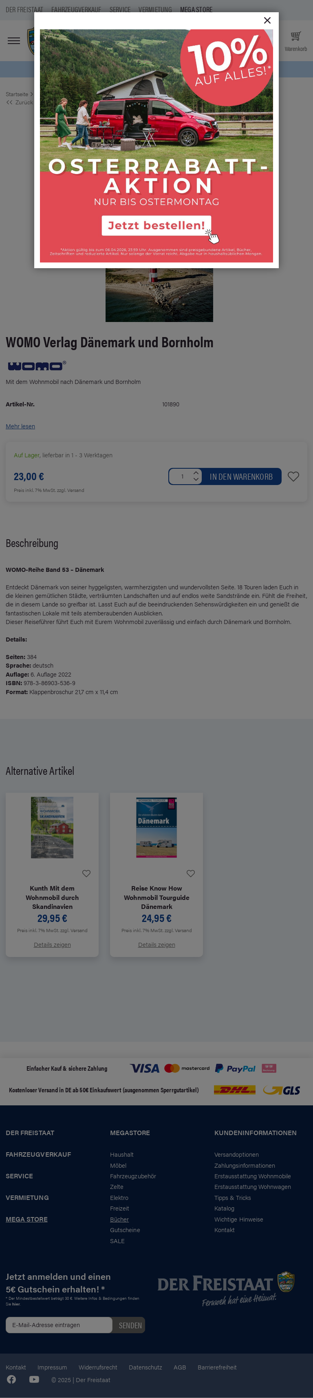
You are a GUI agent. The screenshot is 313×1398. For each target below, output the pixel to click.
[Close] (267, 20)
